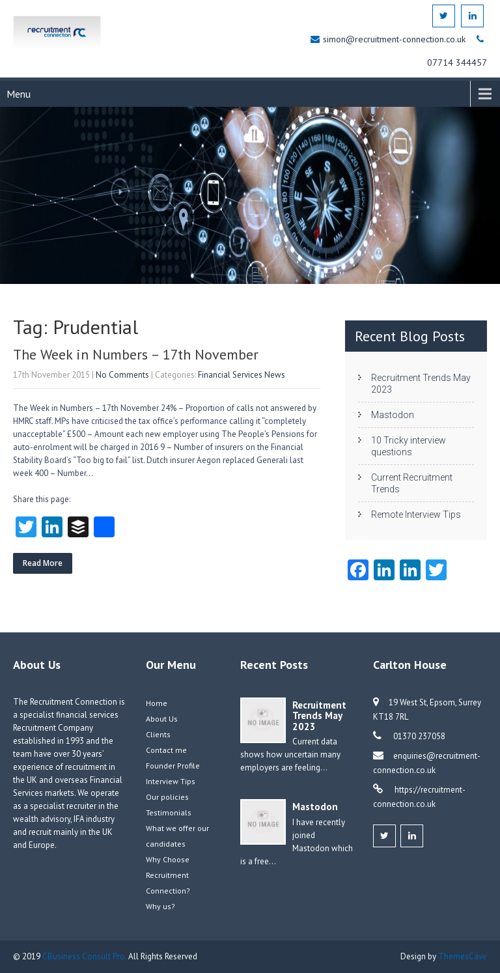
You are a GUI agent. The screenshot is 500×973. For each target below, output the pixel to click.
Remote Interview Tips (416, 514)
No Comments (122, 374)
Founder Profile (173, 765)
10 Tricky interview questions (408, 446)
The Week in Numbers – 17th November (135, 354)
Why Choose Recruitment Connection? (168, 874)
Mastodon (392, 415)
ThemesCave (462, 956)
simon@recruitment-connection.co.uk (395, 39)
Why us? (160, 906)
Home (156, 703)
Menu (19, 93)
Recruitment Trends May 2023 (421, 384)
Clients (158, 734)
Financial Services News (241, 374)
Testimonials (168, 812)
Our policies (167, 797)
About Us (162, 719)
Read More (42, 563)
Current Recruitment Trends (411, 483)
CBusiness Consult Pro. (85, 956)
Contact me (166, 750)
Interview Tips (170, 781)
